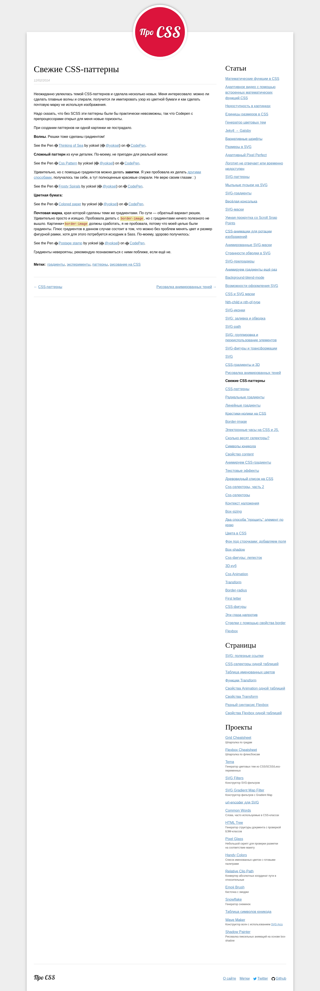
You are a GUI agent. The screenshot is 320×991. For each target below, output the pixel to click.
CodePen (138, 145)
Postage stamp (70, 243)
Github (281, 978)
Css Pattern (68, 163)
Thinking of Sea (71, 145)
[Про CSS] (160, 32)
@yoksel (112, 145)
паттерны (100, 264)
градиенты (56, 264)
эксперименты (78, 264)
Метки (245, 978)
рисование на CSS (125, 264)
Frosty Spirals (69, 186)
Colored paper (70, 204)
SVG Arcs (277, 924)
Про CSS (44, 977)
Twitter (263, 978)
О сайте (229, 978)
